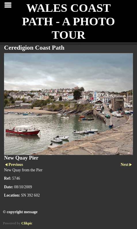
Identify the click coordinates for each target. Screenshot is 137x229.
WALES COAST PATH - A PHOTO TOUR (68, 21)
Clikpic (26, 223)
